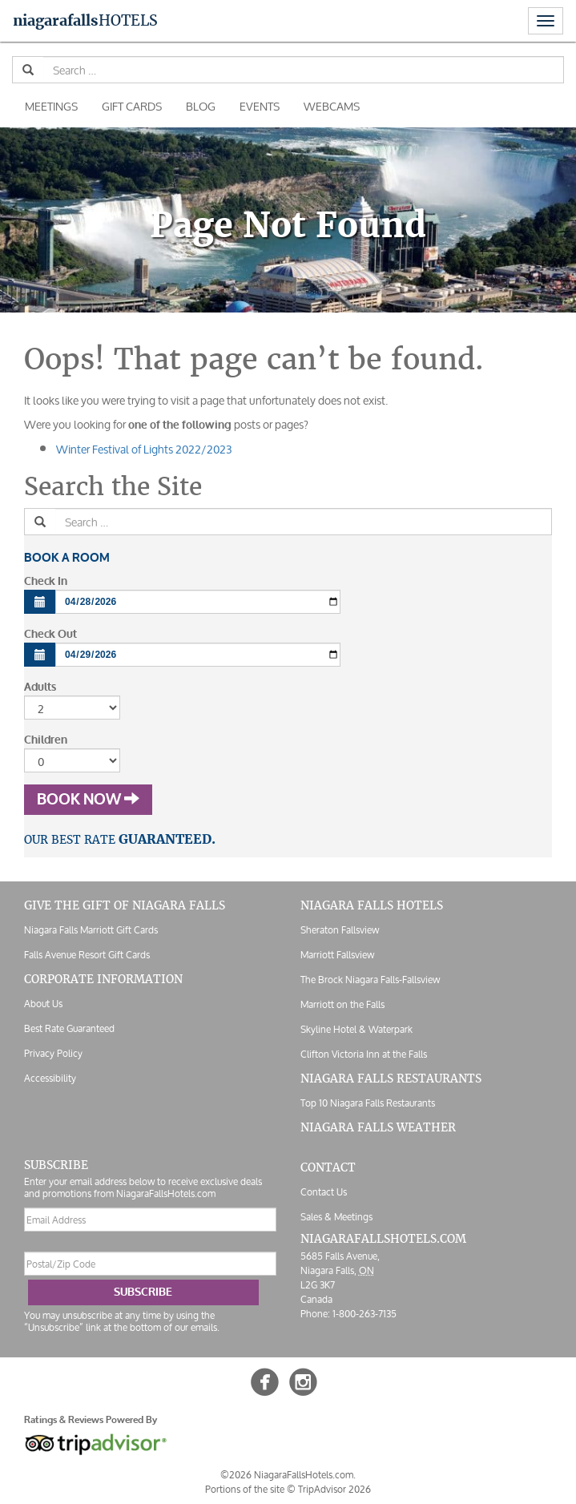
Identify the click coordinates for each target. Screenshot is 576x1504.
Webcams (332, 106)
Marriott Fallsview (337, 955)
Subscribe (143, 1292)
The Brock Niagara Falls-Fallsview (370, 980)
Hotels (85, 20)
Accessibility (50, 1078)
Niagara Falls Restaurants (390, 1078)
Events (260, 106)
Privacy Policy (53, 1053)
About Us (43, 1004)
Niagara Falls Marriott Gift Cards (91, 930)
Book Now (88, 799)
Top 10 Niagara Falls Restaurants (367, 1103)
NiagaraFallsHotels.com (383, 1239)
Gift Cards (132, 106)
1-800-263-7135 (364, 1314)
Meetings (51, 106)
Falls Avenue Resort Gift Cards (87, 955)
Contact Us (323, 1192)
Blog (200, 106)
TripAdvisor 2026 (334, 1489)
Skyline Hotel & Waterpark (356, 1029)
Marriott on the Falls (342, 1004)
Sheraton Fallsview (339, 930)
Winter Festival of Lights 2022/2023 (144, 449)
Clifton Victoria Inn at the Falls (363, 1054)
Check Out (50, 634)
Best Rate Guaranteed (69, 1028)
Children (45, 740)
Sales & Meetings (336, 1217)
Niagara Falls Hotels (371, 905)
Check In (45, 581)
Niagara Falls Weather (378, 1127)
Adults (40, 687)
